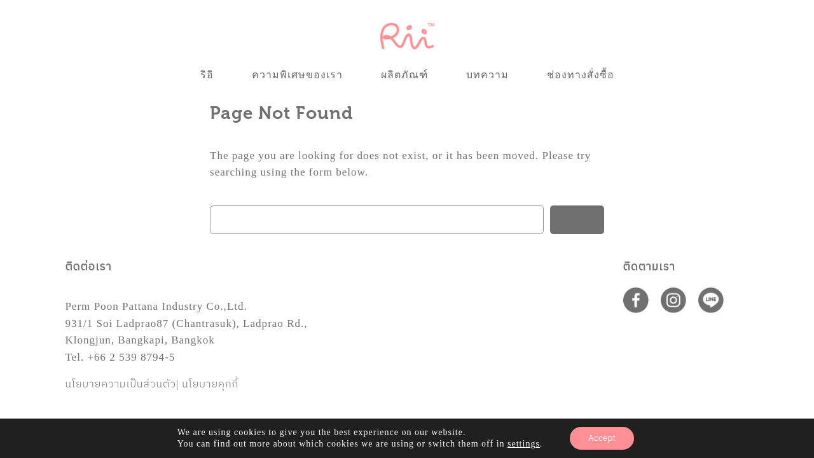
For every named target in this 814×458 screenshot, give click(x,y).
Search (577, 220)
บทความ (487, 74)
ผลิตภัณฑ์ (404, 74)
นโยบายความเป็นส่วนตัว (120, 384)
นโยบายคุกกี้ (210, 384)
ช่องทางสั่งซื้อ (580, 74)
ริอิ (207, 74)
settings (524, 443)
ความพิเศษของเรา (297, 74)
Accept (602, 438)
